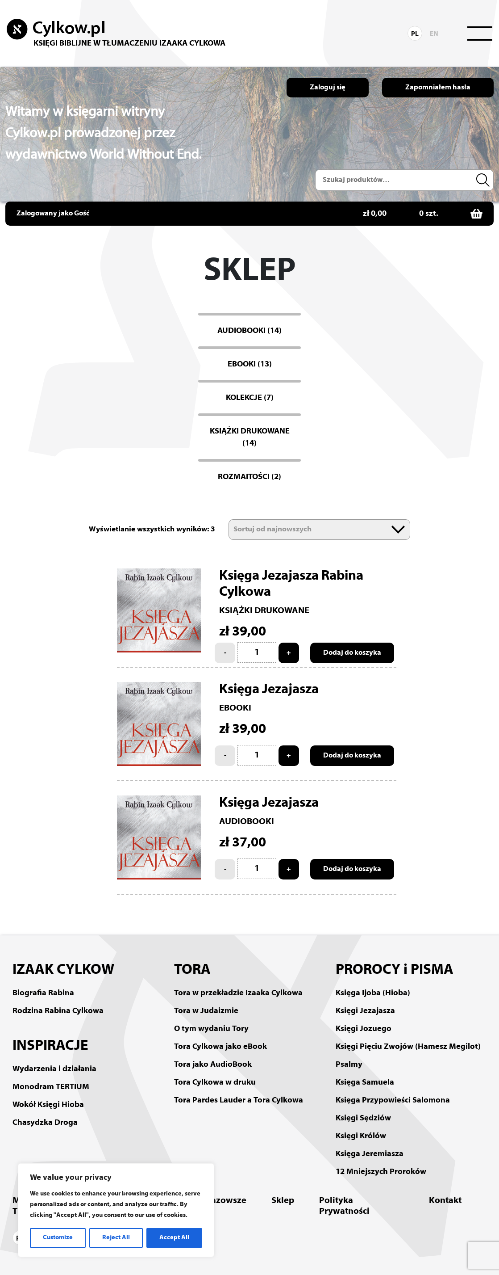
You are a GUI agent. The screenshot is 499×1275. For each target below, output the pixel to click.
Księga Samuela (365, 1082)
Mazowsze (225, 1200)
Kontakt (445, 1200)
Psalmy (349, 1064)
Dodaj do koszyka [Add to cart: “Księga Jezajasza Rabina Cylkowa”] (352, 652)
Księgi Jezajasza (365, 1011)
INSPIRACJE (50, 1046)
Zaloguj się (327, 87)
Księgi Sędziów (363, 1118)
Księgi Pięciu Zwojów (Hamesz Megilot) (408, 1047)
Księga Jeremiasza (369, 1154)
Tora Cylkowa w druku (215, 1082)
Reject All (116, 1237)
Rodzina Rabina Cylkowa (58, 1011)
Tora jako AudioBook (213, 1064)
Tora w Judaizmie (206, 1011)
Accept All (174, 1237)
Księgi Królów (361, 1136)
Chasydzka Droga (45, 1123)
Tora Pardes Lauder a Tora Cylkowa (238, 1100)
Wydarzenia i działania (54, 1069)
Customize (58, 1237)
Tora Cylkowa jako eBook (220, 1047)
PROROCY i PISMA (394, 970)
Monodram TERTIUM (50, 1087)
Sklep (282, 1200)
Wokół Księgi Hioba (48, 1105)
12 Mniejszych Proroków (381, 1172)
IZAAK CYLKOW (63, 970)
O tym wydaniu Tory (211, 1029)
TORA (192, 970)
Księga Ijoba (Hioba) (373, 993)
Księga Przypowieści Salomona (393, 1100)
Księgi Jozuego (363, 1029)
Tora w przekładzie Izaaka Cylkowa (238, 993)
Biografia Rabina (43, 993)
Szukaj (484, 180)
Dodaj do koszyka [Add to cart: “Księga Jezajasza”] (352, 755)
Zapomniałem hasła (437, 87)
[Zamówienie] (319, 529)
